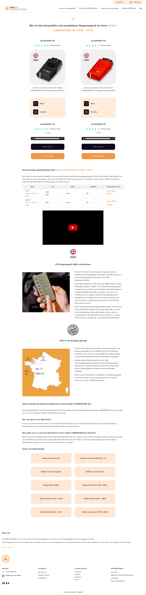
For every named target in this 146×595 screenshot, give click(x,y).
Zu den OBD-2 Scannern (112, 193)
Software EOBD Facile (129, 8)
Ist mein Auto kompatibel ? (67, 8)
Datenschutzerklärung (118, 581)
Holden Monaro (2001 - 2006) (95, 498)
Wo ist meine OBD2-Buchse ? (88, 8)
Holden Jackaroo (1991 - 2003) (51, 498)
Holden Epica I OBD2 (51, 485)
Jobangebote (42, 578)
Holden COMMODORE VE (102, 410)
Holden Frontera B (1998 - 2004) (95, 485)
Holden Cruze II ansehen (95, 472)
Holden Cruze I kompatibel (51, 472)
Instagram (78, 577)
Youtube (77, 574)
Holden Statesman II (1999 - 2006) (95, 512)
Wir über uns (42, 572)
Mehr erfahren (48, 147)
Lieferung (114, 572)
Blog (140, 8)
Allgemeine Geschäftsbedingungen (122, 575)
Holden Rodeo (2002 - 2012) (51, 512)
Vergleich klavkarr (44, 575)
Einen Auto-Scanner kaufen (110, 8)
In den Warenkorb (47, 156)
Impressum (114, 578)
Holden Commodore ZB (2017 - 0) (95, 458)
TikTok (77, 579)
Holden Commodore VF (51, 458)
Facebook (78, 572)
